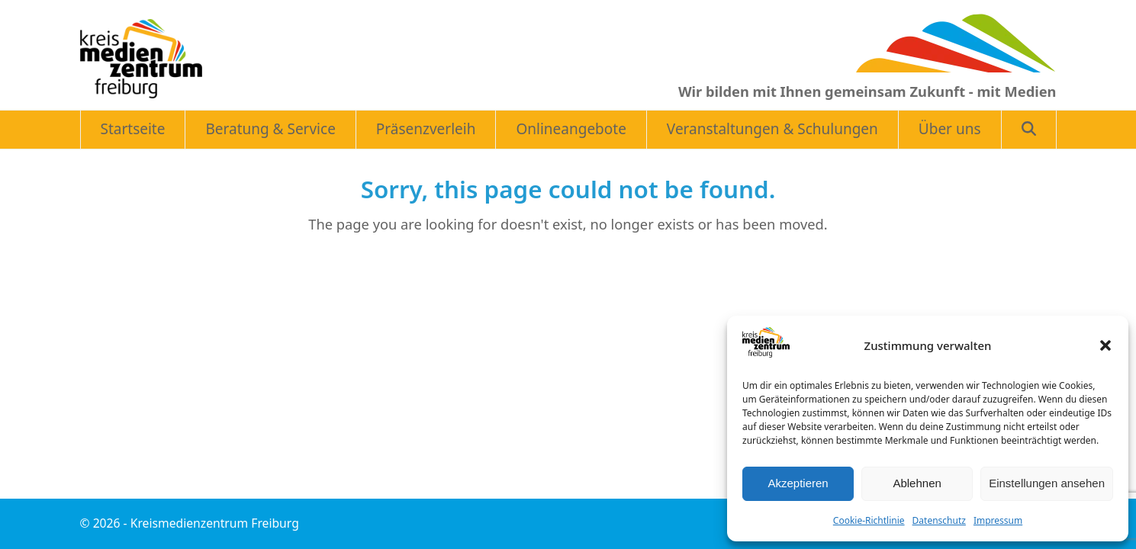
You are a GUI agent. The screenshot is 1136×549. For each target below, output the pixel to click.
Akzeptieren (798, 483)
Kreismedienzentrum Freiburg (214, 523)
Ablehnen (917, 483)
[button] (1105, 345)
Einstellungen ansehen (1047, 483)
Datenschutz (939, 520)
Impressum (997, 520)
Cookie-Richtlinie (869, 520)
